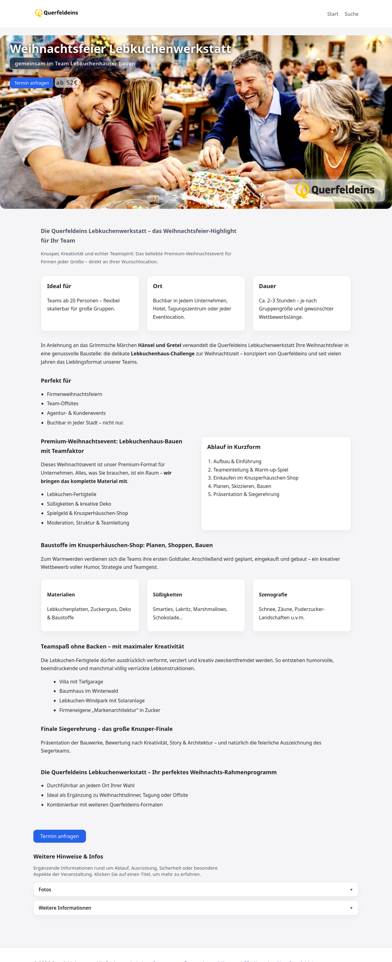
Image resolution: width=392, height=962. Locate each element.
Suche (352, 14)
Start (333, 14)
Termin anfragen (31, 83)
